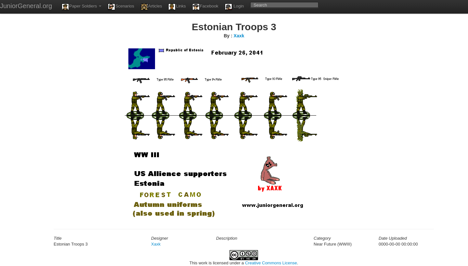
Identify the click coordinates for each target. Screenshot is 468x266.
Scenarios (121, 7)
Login (234, 7)
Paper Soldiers (81, 7)
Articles (151, 7)
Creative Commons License (271, 262)
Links (177, 7)
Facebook (205, 7)
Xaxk (239, 35)
